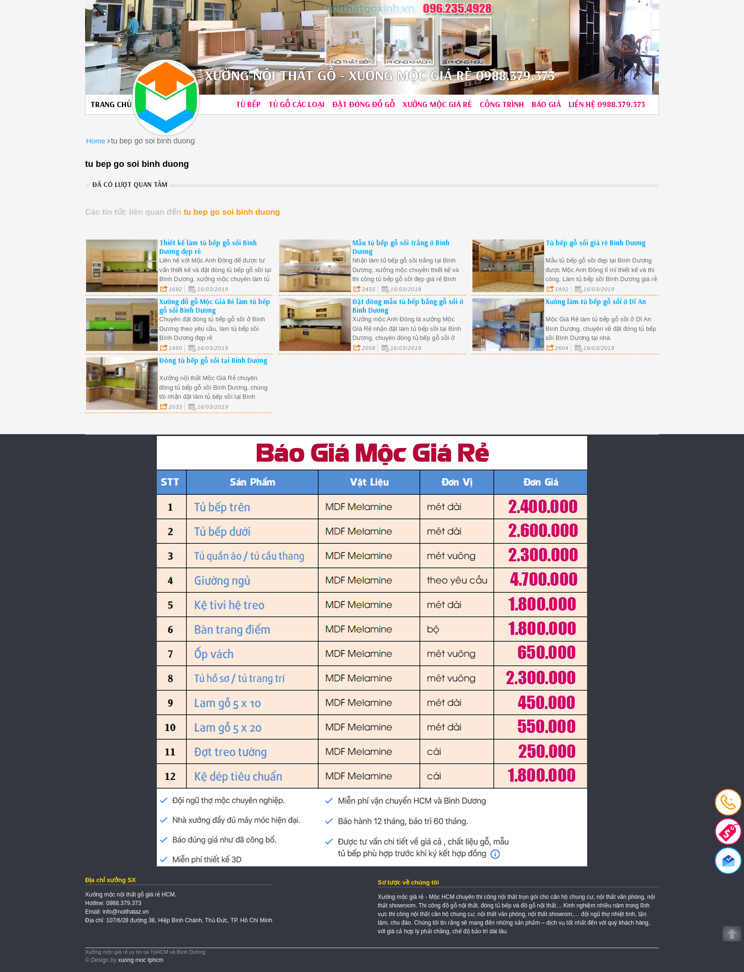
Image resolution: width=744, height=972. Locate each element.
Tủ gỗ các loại (296, 104)
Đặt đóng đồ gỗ (363, 104)
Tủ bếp (248, 104)
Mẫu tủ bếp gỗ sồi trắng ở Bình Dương (400, 247)
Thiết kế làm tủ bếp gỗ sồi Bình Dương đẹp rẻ (208, 247)
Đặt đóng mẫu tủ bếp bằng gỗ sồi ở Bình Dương (407, 306)
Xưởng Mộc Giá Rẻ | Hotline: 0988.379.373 (166, 97)
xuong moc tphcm (141, 960)
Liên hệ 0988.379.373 (607, 104)
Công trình (502, 104)
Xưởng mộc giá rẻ (437, 104)
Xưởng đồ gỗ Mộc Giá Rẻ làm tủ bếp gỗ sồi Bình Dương (214, 306)
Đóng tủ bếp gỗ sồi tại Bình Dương (213, 360)
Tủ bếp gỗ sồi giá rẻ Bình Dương (596, 242)
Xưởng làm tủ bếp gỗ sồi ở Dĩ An (596, 301)
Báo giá (546, 104)
